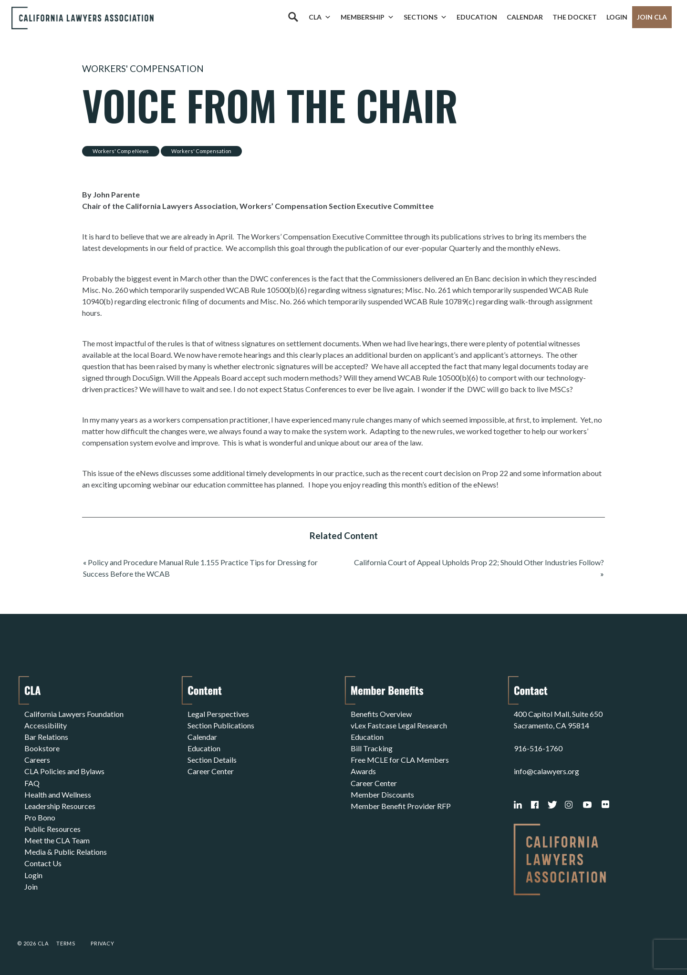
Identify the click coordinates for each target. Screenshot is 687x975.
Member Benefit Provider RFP (401, 805)
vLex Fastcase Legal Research (399, 725)
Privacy (102, 943)
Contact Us (43, 862)
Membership (367, 17)
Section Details (212, 759)
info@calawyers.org (546, 771)
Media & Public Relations (65, 851)
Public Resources (52, 828)
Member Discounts (382, 794)
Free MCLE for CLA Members (400, 759)
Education (477, 17)
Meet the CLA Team (57, 839)
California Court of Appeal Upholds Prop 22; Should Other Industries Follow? (479, 562)
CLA (320, 17)
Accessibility (45, 725)
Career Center (210, 771)
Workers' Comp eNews (121, 151)
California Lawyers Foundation (74, 713)
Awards (363, 771)
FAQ (32, 782)
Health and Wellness (57, 794)
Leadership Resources (59, 805)
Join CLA (652, 17)
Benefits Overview (381, 713)
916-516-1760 (538, 748)
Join (31, 885)
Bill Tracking (372, 748)
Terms (65, 943)
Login (616, 17)
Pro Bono (39, 816)
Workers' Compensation (143, 68)
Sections (425, 17)
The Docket (574, 17)
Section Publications (220, 725)
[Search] (293, 17)
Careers (37, 759)
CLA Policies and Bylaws (64, 771)
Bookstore (42, 748)
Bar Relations (46, 736)
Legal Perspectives (218, 713)
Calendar (525, 17)
